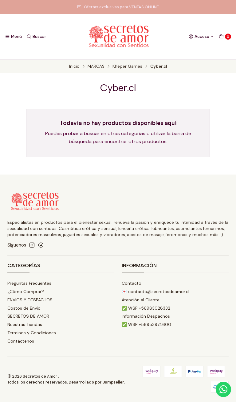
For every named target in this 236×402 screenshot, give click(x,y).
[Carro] (225, 37)
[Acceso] (201, 36)
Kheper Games (127, 66)
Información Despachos (146, 316)
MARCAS (96, 66)
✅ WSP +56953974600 (146, 324)
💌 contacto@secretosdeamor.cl (155, 291)
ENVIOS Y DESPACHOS (30, 300)
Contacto (131, 283)
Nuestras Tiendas (24, 324)
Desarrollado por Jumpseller (96, 382)
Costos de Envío (24, 308)
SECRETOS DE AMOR (28, 316)
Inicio (74, 66)
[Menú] (13, 36)
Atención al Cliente (140, 300)
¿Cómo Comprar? (25, 291)
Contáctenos (20, 341)
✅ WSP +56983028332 (146, 308)
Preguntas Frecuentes (29, 283)
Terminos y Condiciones (31, 333)
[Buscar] (36, 36)
